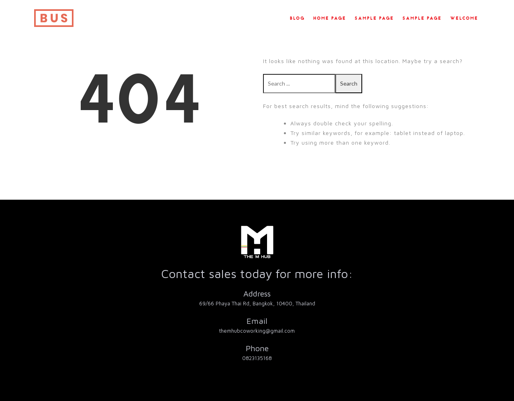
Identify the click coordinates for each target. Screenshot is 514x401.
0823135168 (257, 358)
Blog (297, 18)
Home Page (329, 18)
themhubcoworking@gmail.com (257, 330)
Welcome (464, 18)
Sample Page (374, 18)
